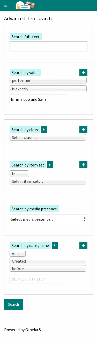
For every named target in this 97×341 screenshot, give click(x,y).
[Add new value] (83, 72)
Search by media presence (34, 208)
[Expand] (44, 129)
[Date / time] (38, 279)
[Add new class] (83, 129)
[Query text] (38, 99)
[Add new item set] (83, 164)
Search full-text (26, 36)
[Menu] (5, 5)
